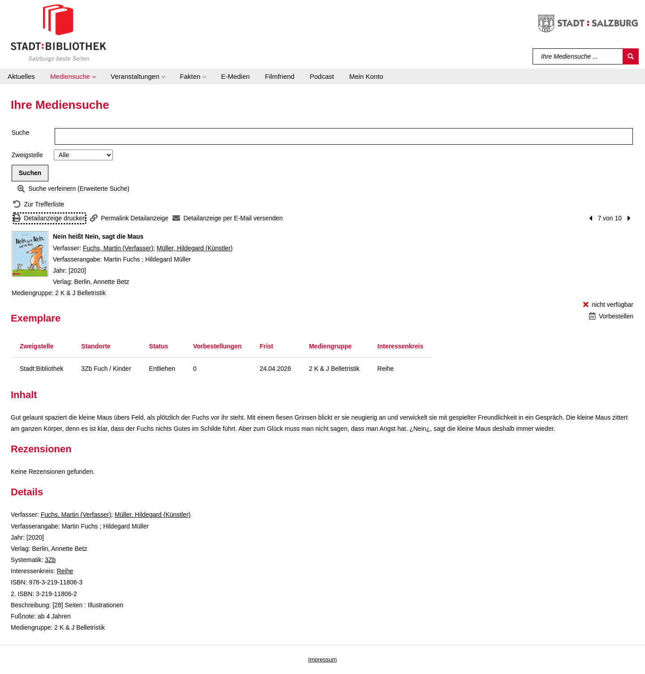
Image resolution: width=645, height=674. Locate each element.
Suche (21, 132)
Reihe (65, 571)
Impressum (322, 659)
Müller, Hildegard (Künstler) (195, 248)
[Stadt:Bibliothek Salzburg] (58, 32)
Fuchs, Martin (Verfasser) (118, 248)
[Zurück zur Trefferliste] (38, 204)
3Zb (50, 559)
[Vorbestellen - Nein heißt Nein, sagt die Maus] (611, 316)
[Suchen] (631, 56)
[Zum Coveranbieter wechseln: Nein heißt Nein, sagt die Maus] (30, 254)
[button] (73, 77)
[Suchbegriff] (578, 56)
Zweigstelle (27, 155)
